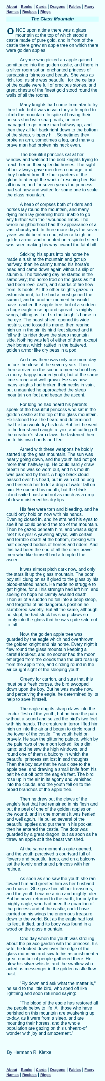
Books (26, 6)
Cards (41, 6)
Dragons (57, 6)
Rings (45, 12)
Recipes (29, 12)
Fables (75, 6)
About (11, 6)
